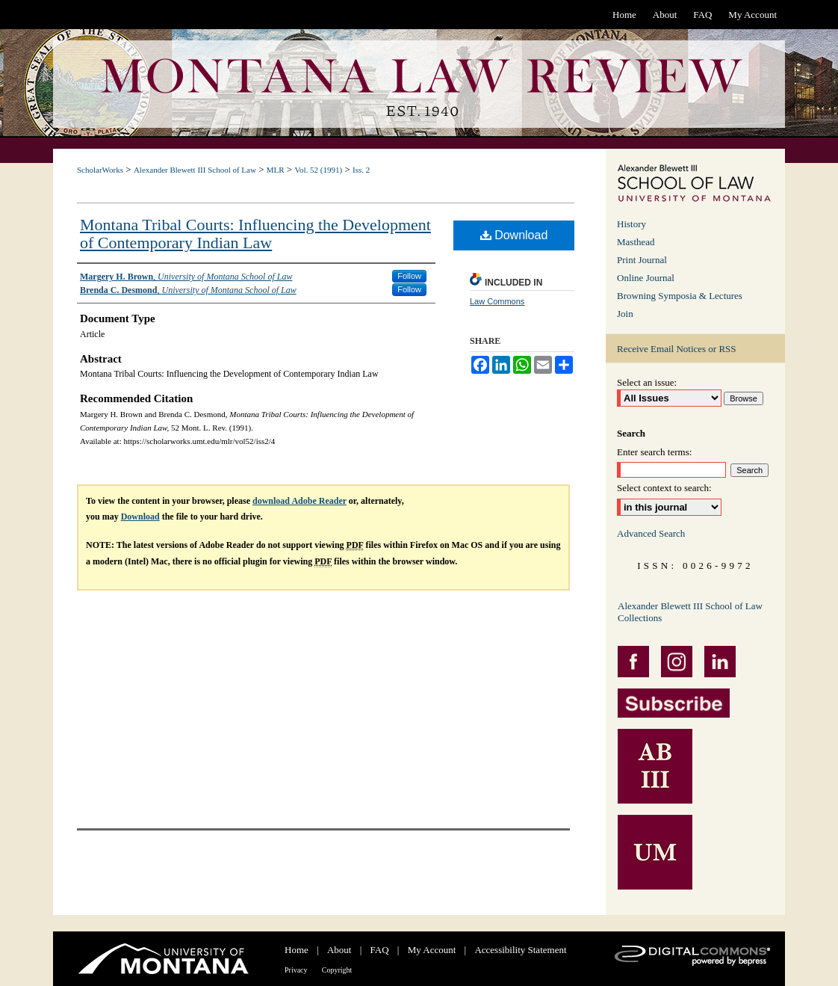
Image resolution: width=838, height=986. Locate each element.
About (339, 949)
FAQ (379, 949)
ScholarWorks (100, 169)
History (631, 223)
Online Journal (645, 277)
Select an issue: (647, 382)
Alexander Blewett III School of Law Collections (690, 611)
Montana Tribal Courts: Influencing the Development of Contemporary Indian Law (255, 233)
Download (514, 235)
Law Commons (497, 301)
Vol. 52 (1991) (318, 169)
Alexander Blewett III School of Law (195, 169)
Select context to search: (664, 487)
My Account (432, 949)
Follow (409, 275)
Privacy (296, 970)
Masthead (636, 241)
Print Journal (642, 259)
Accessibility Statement (520, 949)
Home (296, 949)
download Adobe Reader (299, 501)
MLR (276, 169)
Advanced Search (651, 533)
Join (625, 313)
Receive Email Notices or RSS (676, 348)
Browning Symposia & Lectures (679, 295)
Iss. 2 (361, 169)
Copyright (337, 970)
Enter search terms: (654, 451)
